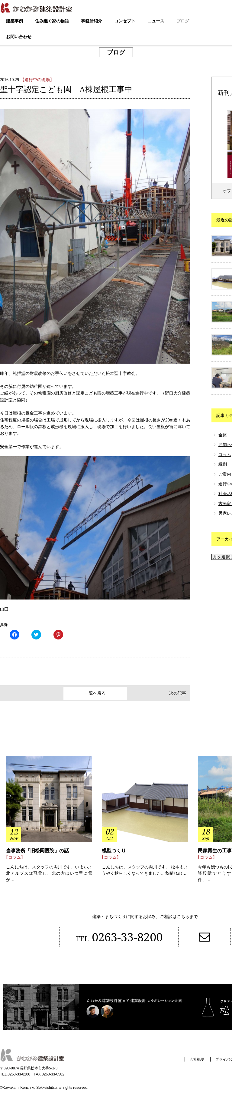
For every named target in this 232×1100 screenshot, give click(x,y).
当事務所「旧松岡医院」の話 (37, 851)
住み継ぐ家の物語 (52, 20)
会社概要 (194, 1061)
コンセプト (124, 20)
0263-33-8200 (117, 938)
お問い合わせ (18, 36)
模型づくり (114, 851)
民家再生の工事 (215, 851)
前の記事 (13, 693)
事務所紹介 (91, 20)
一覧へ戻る (95, 693)
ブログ (182, 20)
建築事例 (14, 20)
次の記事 (177, 693)
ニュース (155, 20)
